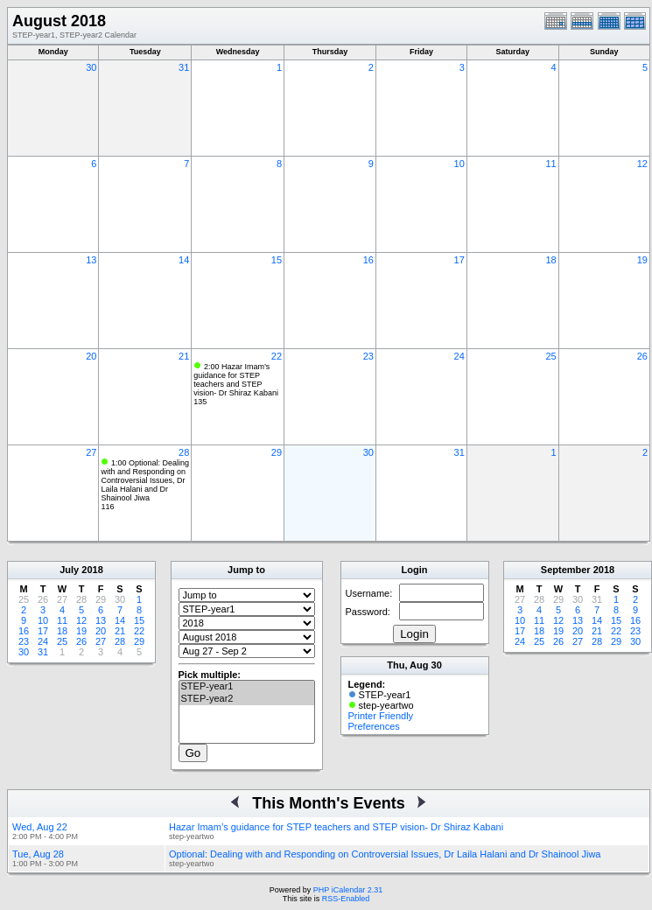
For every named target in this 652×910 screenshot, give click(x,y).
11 (550, 163)
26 (642, 356)
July (69, 569)
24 (459, 356)
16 (368, 260)
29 (276, 452)
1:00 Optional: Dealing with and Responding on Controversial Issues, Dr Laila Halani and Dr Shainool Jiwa (145, 480)
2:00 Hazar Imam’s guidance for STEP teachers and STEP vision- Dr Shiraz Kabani (235, 379)
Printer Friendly (381, 715)
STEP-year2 (246, 699)
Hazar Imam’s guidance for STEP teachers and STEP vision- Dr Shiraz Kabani (336, 827)
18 (550, 260)
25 (550, 356)
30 (91, 67)
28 (184, 452)
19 (642, 260)
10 (459, 163)
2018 (91, 569)
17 (459, 260)
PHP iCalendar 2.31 (347, 890)
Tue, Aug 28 (38, 854)
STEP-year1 (246, 687)
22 (276, 356)
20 (91, 356)
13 (91, 260)
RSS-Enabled (346, 898)
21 (184, 356)
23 (368, 356)
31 (184, 67)
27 (91, 452)
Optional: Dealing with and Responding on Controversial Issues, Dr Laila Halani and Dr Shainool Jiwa (384, 854)
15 (276, 260)
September (566, 569)
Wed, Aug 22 (39, 827)
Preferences (374, 726)
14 (184, 260)
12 (642, 163)
